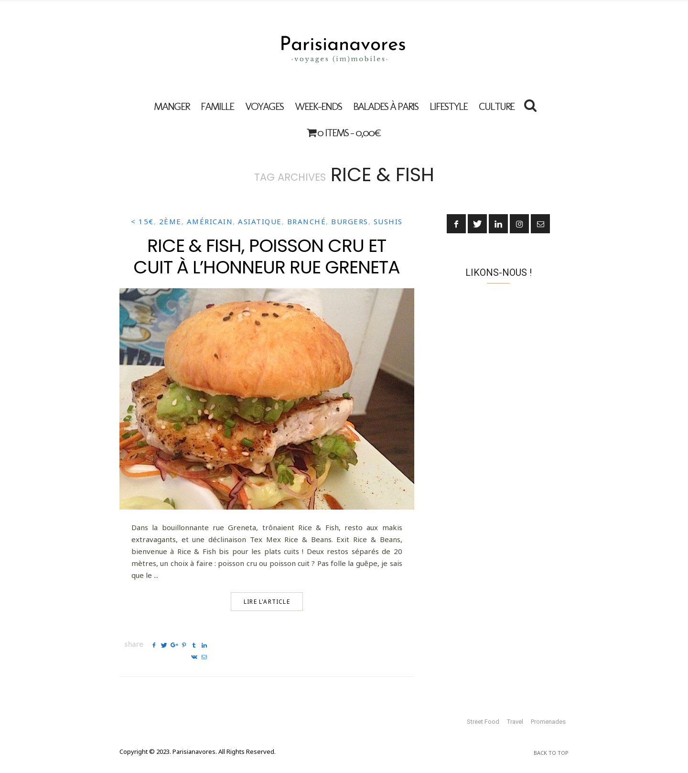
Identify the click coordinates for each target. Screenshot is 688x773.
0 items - (343, 132)
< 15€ (142, 221)
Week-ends (318, 106)
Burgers (349, 221)
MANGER (171, 106)
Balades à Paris (385, 106)
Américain (210, 221)
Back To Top (551, 752)
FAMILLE (217, 106)
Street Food (483, 721)
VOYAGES (264, 106)
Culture (496, 106)
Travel (515, 721)
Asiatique (260, 221)
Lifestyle (448, 106)
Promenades (548, 721)
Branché (306, 221)
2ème (170, 221)
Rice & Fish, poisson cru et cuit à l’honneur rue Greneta (267, 256)
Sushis (388, 221)
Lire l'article (267, 602)
